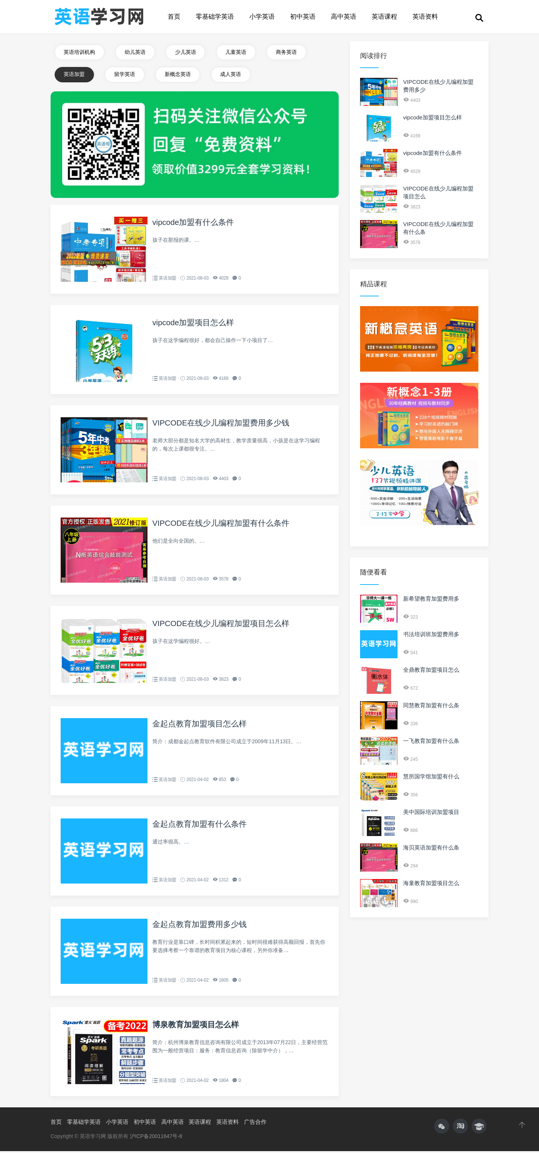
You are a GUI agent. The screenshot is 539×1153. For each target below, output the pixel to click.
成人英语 (233, 76)
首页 (174, 16)
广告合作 (255, 1123)
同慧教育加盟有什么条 (431, 705)
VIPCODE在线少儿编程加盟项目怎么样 (224, 625)
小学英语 (262, 16)
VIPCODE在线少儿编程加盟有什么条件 (224, 525)
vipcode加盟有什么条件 (195, 224)
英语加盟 (74, 76)
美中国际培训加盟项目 (431, 812)
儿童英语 (238, 52)
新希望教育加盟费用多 (431, 598)
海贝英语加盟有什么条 (431, 847)
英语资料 (425, 16)
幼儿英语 (136, 52)
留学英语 (125, 76)
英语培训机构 (79, 52)
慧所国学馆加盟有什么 (431, 776)
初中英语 (303, 16)
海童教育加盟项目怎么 (431, 883)
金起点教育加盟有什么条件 (201, 825)
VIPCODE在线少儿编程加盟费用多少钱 (224, 424)
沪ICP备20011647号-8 (156, 1138)
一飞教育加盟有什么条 (431, 741)
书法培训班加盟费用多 (431, 634)
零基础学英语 (215, 16)
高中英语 (343, 16)
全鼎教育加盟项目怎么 (431, 670)
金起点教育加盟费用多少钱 (201, 926)
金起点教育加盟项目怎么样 (201, 725)
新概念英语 (180, 76)
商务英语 (290, 52)
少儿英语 (187, 52)
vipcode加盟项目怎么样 (195, 324)
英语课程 (384, 16)
